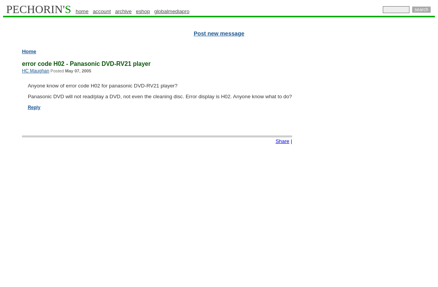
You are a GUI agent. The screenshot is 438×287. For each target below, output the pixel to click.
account (102, 11)
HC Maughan (35, 71)
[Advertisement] (401, 165)
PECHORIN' (38, 9)
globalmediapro (171, 11)
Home (29, 51)
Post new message (219, 33)
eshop (143, 11)
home (82, 11)
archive (123, 11)
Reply (34, 107)
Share (282, 141)
